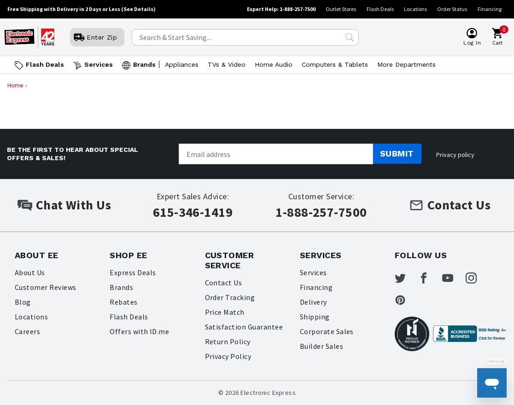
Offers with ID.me (139, 331)
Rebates (123, 302)
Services (313, 272)
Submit (397, 153)
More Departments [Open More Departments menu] (406, 64)
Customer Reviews (45, 287)
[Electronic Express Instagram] (477, 278)
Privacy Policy (228, 356)
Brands (121, 287)
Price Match (225, 312)
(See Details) (138, 9)
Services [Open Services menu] (98, 64)
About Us (30, 272)
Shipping (315, 316)
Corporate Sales (327, 331)
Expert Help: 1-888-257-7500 (281, 9)
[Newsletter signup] (276, 154)
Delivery (313, 302)
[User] (97, 37)
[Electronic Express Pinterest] (406, 300)
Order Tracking (230, 297)
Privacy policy (455, 154)
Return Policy (228, 341)
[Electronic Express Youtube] (453, 278)
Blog (23, 302)
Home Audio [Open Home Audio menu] (273, 64)
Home (15, 85)
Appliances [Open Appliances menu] (182, 64)
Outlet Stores (341, 9)
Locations (415, 9)
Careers (27, 331)
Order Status (452, 9)
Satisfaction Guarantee (244, 326)
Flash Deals (380, 9)
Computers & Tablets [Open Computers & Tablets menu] (335, 64)
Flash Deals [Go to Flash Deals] (45, 64)
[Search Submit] (349, 37)
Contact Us (223, 282)
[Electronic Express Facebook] (429, 278)
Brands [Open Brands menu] (144, 64)
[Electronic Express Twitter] (406, 278)
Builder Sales (321, 346)
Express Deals (133, 272)
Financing (490, 9)
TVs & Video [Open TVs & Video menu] (226, 64)
